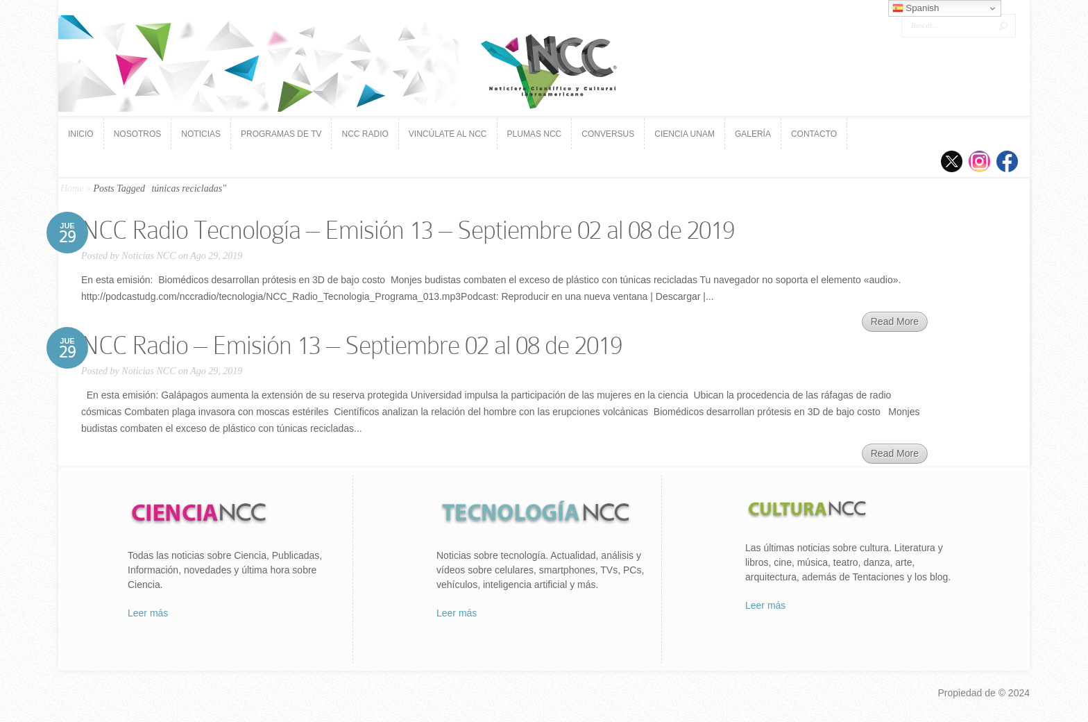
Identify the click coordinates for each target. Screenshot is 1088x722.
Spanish (916, 8)
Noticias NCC (148, 256)
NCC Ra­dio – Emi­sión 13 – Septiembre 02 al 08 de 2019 (351, 345)
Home (71, 188)
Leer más (148, 613)
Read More (895, 321)
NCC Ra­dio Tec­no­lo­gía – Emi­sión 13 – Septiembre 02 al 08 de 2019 (407, 230)
